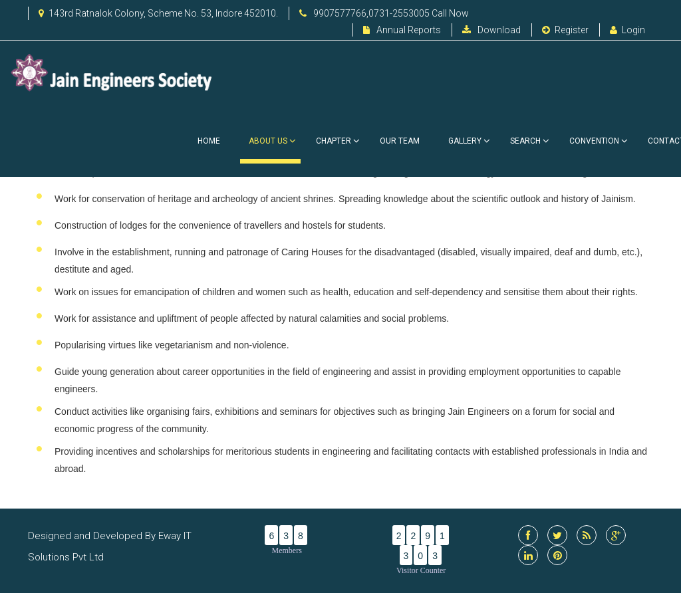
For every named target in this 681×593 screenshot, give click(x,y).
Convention (594, 141)
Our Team (400, 141)
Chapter (333, 141)
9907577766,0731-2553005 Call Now (384, 13)
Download (491, 30)
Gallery (464, 141)
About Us (270, 150)
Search (525, 141)
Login (627, 30)
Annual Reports (402, 30)
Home (209, 141)
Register (565, 30)
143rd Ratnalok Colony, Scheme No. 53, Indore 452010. (158, 13)
